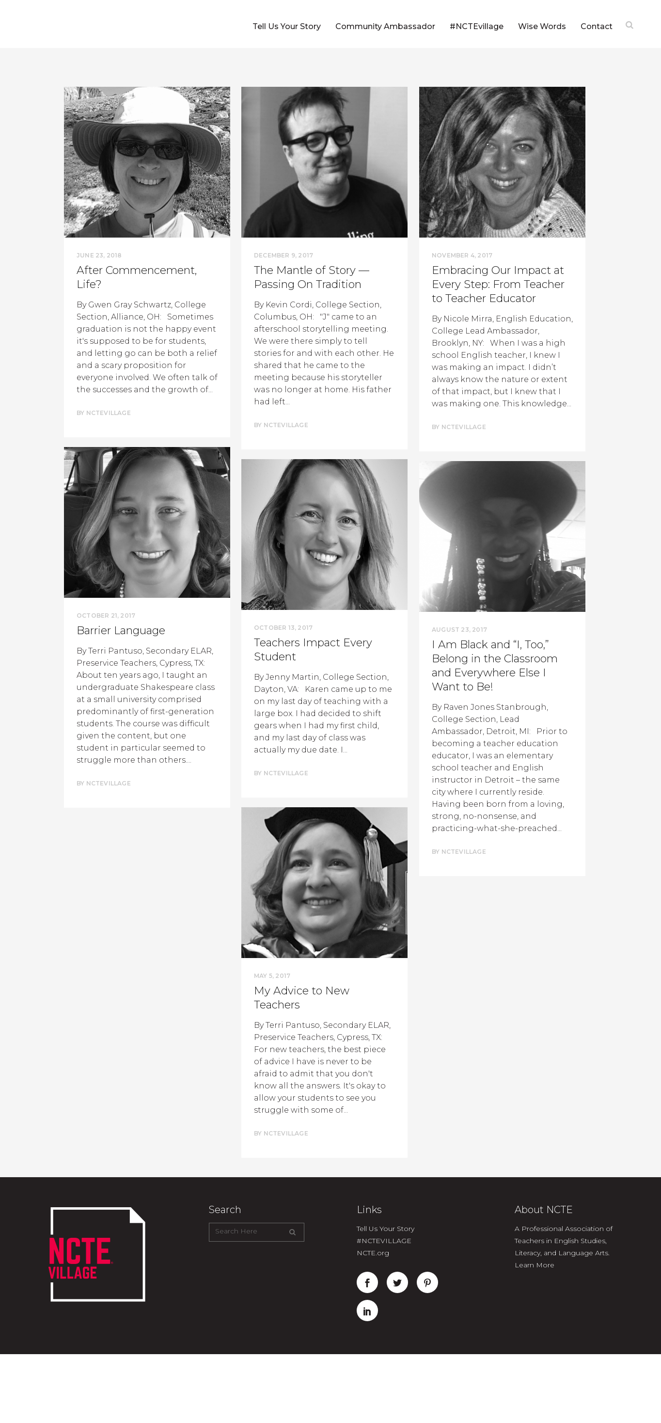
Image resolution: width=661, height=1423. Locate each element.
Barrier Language (121, 630)
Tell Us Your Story (385, 1228)
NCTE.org (373, 1252)
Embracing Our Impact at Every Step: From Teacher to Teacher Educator (498, 284)
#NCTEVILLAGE (384, 1240)
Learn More (534, 1265)
